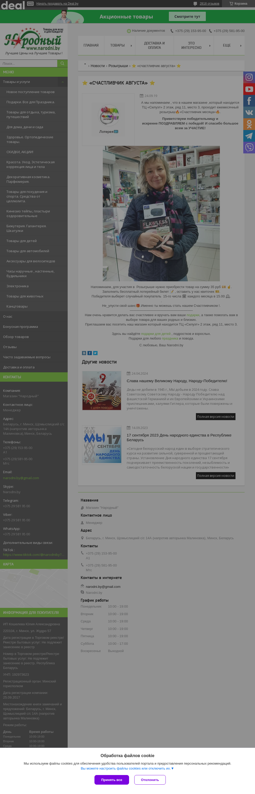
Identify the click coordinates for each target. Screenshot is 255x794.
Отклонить (150, 780)
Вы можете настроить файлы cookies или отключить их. (126, 768)
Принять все (111, 780)
